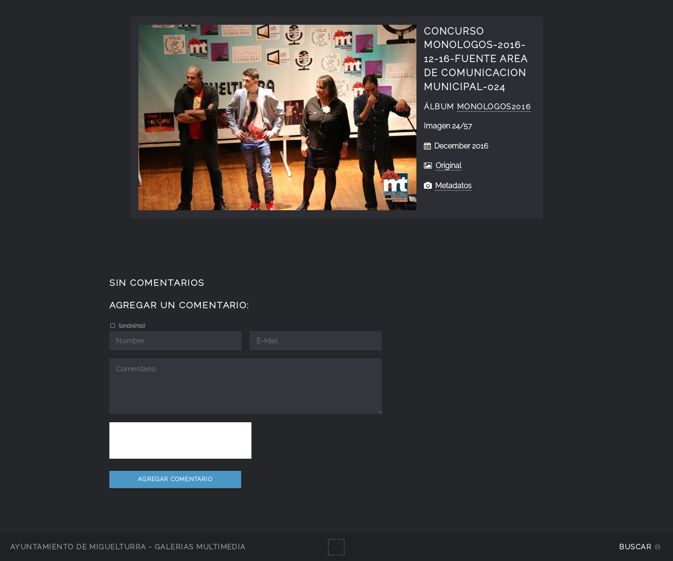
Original (448, 165)
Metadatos (453, 185)
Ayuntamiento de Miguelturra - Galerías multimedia (128, 547)
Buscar (635, 547)
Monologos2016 (494, 106)
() (131, 325)
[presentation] (180, 440)
